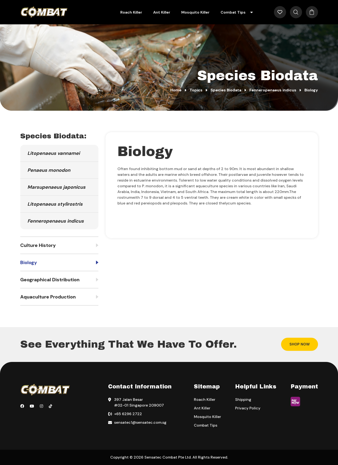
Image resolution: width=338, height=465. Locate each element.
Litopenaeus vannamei (53, 153)
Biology (28, 262)
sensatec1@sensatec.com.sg (140, 422)
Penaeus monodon (48, 170)
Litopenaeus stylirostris (55, 204)
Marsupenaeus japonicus (56, 187)
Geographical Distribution (50, 280)
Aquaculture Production (48, 297)
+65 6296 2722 (128, 413)
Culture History (38, 245)
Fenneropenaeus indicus (55, 221)
